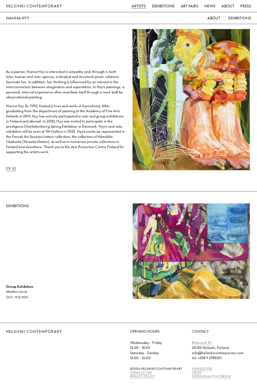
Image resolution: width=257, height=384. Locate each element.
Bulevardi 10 (201, 342)
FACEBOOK (222, 376)
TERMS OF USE (141, 372)
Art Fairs (189, 5)
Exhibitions (163, 5)
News (209, 5)
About (227, 5)
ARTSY (197, 372)
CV (11, 168)
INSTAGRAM (201, 376)
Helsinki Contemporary (34, 5)
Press (245, 5)
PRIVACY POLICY (142, 376)
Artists (139, 5)
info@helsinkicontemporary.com (218, 352)
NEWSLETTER (202, 368)
